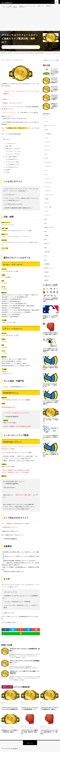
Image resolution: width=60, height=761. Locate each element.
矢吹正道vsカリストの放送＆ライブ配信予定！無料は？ (10, 740)
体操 (45, 223)
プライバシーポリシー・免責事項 (11, 10)
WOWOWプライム (11, 165)
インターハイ (47, 147)
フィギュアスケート (49, 199)
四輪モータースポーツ (49, 231)
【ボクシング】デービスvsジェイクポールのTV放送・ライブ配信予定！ (50, 423)
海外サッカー (45, 7)
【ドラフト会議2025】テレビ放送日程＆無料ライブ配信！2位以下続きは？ (50, 354)
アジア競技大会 (48, 139)
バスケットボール (48, 187)
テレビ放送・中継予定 (10, 162)
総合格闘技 (47, 268)
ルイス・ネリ (55, 735)
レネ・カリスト (6, 735)
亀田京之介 (32, 735)
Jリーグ (46, 127)
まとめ (6, 178)
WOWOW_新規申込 (12, 422)
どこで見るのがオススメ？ (11, 173)
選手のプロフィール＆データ (12, 154)
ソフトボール (47, 171)
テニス (16, 7)
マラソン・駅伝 (48, 211)
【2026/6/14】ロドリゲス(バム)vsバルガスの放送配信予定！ (10, 715)
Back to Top (30, 752)
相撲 (45, 251)
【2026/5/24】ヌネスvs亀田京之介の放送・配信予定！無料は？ (29, 740)
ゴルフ (46, 159)
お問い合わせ (25, 10)
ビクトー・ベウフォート (20, 53)
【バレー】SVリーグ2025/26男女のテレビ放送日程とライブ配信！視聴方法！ (50, 406)
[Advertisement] (30, 24)
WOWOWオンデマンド (12, 170)
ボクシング (12, 51)
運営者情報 (53, 7)
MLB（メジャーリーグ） (34, 7)
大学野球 (46, 239)
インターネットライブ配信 (11, 167)
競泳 (45, 263)
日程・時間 (7, 151)
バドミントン (47, 191)
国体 (45, 235)
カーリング (47, 155)
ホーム (3, 7)
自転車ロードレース (49, 272)
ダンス (46, 175)
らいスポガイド (14, 757)
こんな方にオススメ (10, 149)
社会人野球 (47, 255)
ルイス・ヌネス (25, 735)
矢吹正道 (12, 735)
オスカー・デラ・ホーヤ (9, 53)
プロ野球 (23, 7)
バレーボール (47, 195)
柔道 (45, 243)
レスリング (47, 219)
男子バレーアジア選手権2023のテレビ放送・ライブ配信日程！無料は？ (50, 458)
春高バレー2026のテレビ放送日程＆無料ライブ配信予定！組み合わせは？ (50, 371)
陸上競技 (46, 276)
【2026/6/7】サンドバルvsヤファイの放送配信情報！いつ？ (30, 715)
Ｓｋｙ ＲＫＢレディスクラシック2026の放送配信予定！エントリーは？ (54, 77)
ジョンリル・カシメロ (46, 735)
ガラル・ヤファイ (26, 709)
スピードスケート (48, 167)
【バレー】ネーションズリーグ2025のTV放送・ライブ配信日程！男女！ (50, 389)
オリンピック (47, 151)
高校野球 (46, 284)
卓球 (45, 227)
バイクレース (47, 183)
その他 (46, 135)
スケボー (46, 163)
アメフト (46, 143)
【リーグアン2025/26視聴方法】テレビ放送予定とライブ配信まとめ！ (50, 441)
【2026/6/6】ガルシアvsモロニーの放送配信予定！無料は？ (49, 715)
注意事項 (7, 175)
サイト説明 (10, 7)
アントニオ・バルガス (7, 709)
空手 (45, 259)
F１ (45, 123)
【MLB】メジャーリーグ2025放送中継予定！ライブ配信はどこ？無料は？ (50, 321)
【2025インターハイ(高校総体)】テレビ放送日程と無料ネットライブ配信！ (50, 303)
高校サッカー (47, 280)
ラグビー (46, 215)
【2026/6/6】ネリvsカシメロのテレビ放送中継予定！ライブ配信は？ (49, 740)
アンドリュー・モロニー (47, 709)
